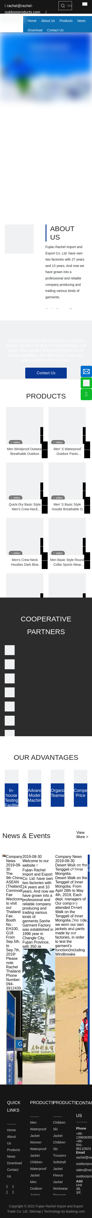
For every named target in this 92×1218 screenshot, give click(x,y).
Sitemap (35, 1211)
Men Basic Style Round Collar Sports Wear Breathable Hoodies (67, 562)
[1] (19, 239)
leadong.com (75, 1211)
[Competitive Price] (81, 776)
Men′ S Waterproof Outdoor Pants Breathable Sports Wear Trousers (67, 451)
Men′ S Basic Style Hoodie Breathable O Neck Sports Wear (67, 507)
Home (11, 1130)
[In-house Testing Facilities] (11, 776)
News (11, 1156)
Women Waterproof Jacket (38, 1148)
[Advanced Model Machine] (35, 776)
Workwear (60, 1188)
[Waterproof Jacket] (69, 5)
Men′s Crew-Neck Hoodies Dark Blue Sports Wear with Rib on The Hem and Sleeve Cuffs (25, 562)
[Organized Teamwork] (57, 776)
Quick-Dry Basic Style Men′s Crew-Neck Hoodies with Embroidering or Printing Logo (25, 507)
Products (13, 1150)
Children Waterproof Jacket (38, 1168)
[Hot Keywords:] (63, 5)
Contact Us (46, 373)
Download (14, 1163)
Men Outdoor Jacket (36, 1188)
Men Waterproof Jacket (38, 1129)
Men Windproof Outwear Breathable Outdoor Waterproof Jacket (25, 451)
